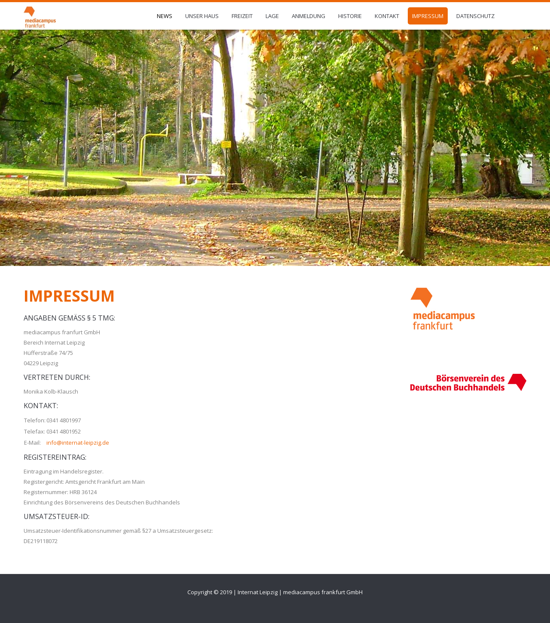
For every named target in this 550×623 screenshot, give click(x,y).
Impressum (69, 295)
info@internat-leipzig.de (77, 442)
